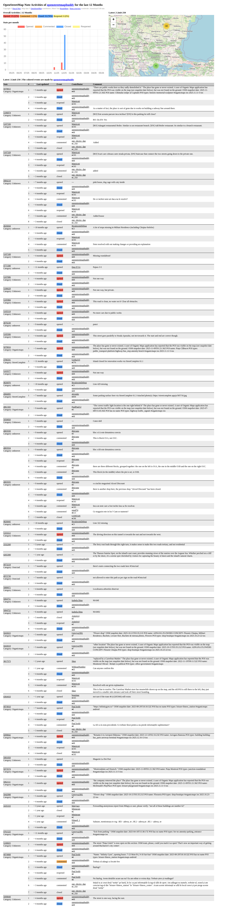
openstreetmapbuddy (60, 5)
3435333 (7, 806)
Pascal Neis (16, 8)
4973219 (7, 564)
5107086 (7, 277)
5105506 (7, 334)
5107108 (7, 254)
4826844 (7, 226)
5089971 (7, 587)
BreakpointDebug (79, 226)
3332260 (7, 544)
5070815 (7, 89)
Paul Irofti (76, 706)
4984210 (7, 181)
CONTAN (76, 516)
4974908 (7, 854)
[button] (156, 65)
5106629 (7, 288)
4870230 (7, 323)
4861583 (7, 407)
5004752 (7, 610)
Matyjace (76, 806)
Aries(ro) (75, 616)
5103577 (7, 371)
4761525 (7, 831)
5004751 (7, 599)
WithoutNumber (78, 667)
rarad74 (75, 510)
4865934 (7, 448)
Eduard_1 (76, 820)
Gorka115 (76, 360)
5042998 (7, 794)
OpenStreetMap (36, 8)
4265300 (7, 554)
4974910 (7, 706)
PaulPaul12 (76, 407)
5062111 (7, 782)
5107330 (7, 124)
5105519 (7, 311)
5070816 (7, 347)
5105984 (7, 300)
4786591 (7, 360)
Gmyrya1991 (77, 633)
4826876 (7, 382)
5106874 (7, 112)
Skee (74, 661)
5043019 (7, 646)
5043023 (7, 633)
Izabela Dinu (77, 600)
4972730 (7, 576)
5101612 (7, 533)
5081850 (7, 757)
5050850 (7, 419)
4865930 (7, 431)
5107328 (7, 152)
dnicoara (75, 431)
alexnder (75, 394)
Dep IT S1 (76, 267)
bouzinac (75, 695)
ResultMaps (64, 8)
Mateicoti (76, 101)
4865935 (7, 482)
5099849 (7, 897)
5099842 (7, 735)
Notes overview (75, 8)
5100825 (7, 843)
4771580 (7, 266)
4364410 (7, 696)
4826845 (7, 521)
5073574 (7, 769)
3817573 (7, 661)
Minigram (76, 809)
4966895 (7, 394)
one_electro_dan (79, 141)
